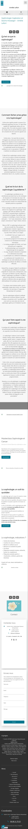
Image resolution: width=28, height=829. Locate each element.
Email (5, 690)
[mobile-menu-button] (25, 2)
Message (5, 709)
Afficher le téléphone (15, 633)
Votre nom (6, 684)
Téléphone (6, 696)
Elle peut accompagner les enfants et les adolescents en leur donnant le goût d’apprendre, (14, 348)
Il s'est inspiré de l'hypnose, (8, 45)
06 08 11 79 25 (14, 742)
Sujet (5, 702)
